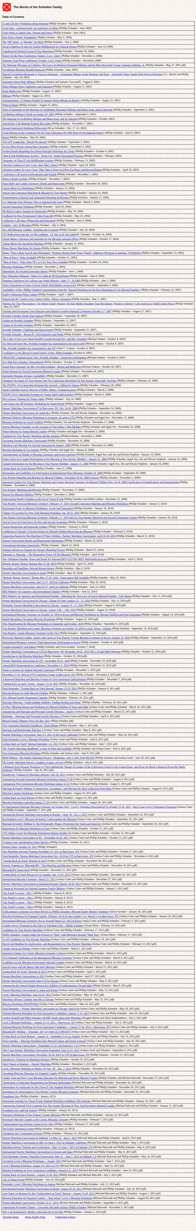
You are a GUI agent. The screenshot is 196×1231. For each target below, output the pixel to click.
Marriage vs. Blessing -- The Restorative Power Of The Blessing (36, 554)
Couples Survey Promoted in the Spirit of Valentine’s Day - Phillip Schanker (42, 925)
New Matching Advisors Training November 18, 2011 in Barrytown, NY (40, 851)
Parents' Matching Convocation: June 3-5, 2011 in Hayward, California (39, 734)
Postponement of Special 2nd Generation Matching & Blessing (35, 197)
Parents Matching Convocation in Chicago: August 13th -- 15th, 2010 (39, 610)
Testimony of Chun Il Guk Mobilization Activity (28, 160)
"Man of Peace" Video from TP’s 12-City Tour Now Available (35, 262)
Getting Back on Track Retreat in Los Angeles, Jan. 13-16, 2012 (36, 874)
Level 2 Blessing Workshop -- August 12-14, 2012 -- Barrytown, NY (38, 1022)
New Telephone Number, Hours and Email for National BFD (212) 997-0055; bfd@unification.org (54, 559)
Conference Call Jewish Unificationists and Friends (29, 174)
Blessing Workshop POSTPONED (20, 1004)
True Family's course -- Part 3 (18, 902)
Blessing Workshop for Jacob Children (22, 422)
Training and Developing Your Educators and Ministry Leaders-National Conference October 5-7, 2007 (57, 311)
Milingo (6, 95)
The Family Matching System (18, 1128)
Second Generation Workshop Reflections (24, 128)
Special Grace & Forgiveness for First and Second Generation (35, 522)
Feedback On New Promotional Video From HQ (27, 216)
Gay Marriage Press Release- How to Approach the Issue (32, 202)
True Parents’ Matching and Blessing (21, 489)
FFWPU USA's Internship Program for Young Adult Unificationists (38, 394)
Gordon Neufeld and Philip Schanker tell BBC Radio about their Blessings (41, 1017)
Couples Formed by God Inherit (19, 647)
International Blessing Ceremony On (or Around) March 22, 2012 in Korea (41, 920)
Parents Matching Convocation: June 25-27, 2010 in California (35, 586)
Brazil (5, 137)
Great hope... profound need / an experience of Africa (30, 28)
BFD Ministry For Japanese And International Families (31, 591)
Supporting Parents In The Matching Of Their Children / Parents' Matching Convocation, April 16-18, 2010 (59, 536)
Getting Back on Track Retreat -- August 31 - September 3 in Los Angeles (41, 1036)
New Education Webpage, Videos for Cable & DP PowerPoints (35, 276)
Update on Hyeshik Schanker (17, 320)
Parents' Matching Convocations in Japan (24, 573)
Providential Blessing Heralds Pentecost (23, 69)
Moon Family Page (35, 1217)
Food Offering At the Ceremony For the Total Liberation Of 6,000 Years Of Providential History (53, 132)
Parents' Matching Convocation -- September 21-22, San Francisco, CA (40, 1045)
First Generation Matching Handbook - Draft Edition (30, 725)
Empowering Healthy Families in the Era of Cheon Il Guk (32, 499)
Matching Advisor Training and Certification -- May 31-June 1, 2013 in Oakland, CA (47, 1147)
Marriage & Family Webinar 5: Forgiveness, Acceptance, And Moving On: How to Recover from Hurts (56, 788)
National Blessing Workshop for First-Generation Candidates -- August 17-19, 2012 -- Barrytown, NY (56, 1027)
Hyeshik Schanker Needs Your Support (23, 316)
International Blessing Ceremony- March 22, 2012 (29, 879)
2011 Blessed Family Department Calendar (25, 697)
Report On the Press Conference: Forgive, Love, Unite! (31, 55)
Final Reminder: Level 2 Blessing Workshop (25, 739)
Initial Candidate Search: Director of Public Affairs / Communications (39, 389)
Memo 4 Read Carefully (15, 179)
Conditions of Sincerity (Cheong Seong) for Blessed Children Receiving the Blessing (47, 531)
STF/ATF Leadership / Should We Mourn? (24, 142)
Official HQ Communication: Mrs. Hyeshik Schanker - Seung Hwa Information (44, 357)
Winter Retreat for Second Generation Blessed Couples (31, 371)
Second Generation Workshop (18, 206)
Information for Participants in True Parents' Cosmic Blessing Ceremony (40, 1091)
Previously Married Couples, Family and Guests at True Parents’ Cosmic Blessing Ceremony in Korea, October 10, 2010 (66, 637)
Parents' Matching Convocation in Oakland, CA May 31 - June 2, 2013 (39, 1138)
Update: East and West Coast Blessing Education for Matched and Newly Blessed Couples (50, 1078)
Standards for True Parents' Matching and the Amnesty (31, 436)
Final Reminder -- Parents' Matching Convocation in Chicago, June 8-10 (40, 1008)
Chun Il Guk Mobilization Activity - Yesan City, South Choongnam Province (42, 155)
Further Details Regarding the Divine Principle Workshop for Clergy (38, 151)
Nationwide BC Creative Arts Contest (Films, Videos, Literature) (36, 299)
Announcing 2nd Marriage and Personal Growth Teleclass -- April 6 (38, 711)
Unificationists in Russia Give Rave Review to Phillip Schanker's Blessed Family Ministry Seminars (55, 911)
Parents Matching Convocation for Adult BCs (26, 413)
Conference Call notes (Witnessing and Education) (29, 220)
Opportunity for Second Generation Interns (25, 271)
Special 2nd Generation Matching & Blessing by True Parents (35, 192)
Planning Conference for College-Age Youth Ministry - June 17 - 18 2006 (41, 280)
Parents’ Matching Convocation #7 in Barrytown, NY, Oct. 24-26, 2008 (40, 408)
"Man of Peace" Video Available (19, 257)
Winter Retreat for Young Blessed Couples (24, 431)
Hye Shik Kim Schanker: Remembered (23, 362)
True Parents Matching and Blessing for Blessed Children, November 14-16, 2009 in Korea (50, 477)
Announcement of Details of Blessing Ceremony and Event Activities (39, 454)
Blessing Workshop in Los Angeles (20, 450)
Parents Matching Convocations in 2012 (23, 976)
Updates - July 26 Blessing (16, 225)
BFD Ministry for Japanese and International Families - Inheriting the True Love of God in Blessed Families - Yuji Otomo (66, 596)
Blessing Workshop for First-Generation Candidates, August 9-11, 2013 (40, 1170)
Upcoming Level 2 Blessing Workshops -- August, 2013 (31, 1161)
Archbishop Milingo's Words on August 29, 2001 (28, 114)
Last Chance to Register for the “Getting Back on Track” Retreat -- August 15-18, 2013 (48, 1193)
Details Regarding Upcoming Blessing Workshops (28, 619)
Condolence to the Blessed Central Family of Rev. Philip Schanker (37, 352)
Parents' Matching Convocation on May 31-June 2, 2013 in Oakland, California (44, 1142)
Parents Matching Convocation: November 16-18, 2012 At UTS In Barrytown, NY (46, 1054)
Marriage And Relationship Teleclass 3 (22, 730)
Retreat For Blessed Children (17, 494)
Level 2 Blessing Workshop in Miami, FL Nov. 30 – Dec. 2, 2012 (36, 1068)
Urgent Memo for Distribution (18, 188)
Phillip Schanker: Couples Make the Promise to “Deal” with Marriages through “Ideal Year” (51, 934)
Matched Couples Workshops (17, 793)
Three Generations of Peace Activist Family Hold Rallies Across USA (39, 285)
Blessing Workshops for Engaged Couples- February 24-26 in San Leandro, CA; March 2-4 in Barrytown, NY (60, 916)
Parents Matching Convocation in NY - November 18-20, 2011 (35, 837)
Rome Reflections (11, 91)
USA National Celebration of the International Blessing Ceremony (37, 957)
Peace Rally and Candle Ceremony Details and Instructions (33, 183)
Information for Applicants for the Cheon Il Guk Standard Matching (38, 1087)
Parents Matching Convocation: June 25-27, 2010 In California (35, 582)
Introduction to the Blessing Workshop (22, 656)
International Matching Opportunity (21, 545)
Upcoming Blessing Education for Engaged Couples (30, 1073)
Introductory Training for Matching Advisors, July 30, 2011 (33, 774)
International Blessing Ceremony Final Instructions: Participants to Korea (41, 642)
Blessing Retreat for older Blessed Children (25, 693)
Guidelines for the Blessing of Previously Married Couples (33, 962)
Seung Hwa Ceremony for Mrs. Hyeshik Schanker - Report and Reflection (41, 366)
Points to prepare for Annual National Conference (28, 670)
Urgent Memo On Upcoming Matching (23, 243)
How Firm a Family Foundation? (19, 37)
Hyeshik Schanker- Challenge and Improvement (27, 329)
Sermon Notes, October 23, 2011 (19, 847)
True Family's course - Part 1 (17, 893)
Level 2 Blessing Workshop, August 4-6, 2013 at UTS (30, 1165)
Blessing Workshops (13, 266)
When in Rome (10, 105)
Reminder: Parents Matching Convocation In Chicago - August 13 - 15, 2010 (42, 605)
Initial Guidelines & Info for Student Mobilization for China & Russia (39, 46)
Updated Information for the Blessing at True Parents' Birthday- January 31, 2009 (45, 463)
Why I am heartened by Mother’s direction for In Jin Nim (32, 1212)
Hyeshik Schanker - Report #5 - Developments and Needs (32, 334)
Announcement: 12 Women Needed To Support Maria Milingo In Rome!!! (41, 100)
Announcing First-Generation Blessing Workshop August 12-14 (36, 783)
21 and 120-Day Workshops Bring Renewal (25, 23)
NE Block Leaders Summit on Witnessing (24, 211)
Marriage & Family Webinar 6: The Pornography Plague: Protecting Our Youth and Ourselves (51, 823)
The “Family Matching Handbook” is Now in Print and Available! (37, 748)
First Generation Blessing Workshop (21, 753)
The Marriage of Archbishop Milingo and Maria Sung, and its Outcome (40, 118)
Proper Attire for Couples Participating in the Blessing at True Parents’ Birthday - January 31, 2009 (54, 459)
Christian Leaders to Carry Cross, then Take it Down (30, 165)
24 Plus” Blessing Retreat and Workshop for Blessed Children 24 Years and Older (45, 707)
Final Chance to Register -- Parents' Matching (26, 1064)
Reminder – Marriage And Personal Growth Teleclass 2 (31, 716)
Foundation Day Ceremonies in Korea (22, 1133)
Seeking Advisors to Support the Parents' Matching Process (33, 550)
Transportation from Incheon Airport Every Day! (28, 1124)
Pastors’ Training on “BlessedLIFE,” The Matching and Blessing (36, 865)
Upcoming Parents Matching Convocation (24, 440)
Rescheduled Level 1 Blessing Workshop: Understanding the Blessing (39, 819)
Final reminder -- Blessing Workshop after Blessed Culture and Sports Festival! (44, 1041)
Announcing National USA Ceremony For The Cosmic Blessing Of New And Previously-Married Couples (58, 1105)
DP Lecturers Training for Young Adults (23, 399)
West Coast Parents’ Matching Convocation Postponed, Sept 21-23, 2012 (40, 1050)
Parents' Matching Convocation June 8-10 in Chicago (30, 981)
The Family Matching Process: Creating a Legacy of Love (33, 762)
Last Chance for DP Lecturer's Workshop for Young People (33, 403)
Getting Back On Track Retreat (18, 468)
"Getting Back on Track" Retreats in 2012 (24, 860)
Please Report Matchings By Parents (21, 248)
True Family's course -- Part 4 (18, 907)
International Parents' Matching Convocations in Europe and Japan (37, 1151)
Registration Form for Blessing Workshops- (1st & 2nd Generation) (38, 508)
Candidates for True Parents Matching (22, 930)
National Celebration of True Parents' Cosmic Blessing (31, 1115)
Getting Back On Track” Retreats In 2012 (24, 971)
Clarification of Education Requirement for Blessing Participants (36, 1082)
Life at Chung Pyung (13, 1179)
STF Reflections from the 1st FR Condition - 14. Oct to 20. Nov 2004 (39, 234)
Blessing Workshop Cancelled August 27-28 (25, 802)
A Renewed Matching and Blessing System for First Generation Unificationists (44, 679)
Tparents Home (10, 1217)
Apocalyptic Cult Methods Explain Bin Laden (26, 123)
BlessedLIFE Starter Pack (16, 870)
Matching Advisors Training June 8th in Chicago (28, 999)
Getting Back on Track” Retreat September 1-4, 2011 (30, 744)
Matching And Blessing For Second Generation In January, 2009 (36, 445)
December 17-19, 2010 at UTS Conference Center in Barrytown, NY (38, 674)
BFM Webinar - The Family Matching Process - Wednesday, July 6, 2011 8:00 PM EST (48, 757)
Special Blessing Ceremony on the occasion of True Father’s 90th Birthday (41, 426)
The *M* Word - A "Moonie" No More (23, 42)
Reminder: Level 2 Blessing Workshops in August (28, 1184)
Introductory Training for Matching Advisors (26, 1059)
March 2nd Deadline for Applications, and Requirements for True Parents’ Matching (46, 944)
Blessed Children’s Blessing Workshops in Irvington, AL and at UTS (38, 417)
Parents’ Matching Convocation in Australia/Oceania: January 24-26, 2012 (41, 883)
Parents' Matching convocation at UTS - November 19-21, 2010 (36, 660)
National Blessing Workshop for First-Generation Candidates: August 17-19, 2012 (45, 1013)
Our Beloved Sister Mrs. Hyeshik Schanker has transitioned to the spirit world (43, 343)
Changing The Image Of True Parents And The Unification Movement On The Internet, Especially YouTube (59, 380)
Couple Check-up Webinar (16, 948)
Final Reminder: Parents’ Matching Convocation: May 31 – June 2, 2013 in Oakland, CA (49, 1156)
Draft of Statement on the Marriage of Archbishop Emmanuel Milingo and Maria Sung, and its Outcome (57, 109)
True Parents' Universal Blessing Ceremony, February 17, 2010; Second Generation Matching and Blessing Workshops (65, 503)
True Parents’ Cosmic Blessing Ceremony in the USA (30, 633)
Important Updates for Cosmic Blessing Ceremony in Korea (34, 953)
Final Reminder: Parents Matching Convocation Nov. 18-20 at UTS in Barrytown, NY (47, 856)
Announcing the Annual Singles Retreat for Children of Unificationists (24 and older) (47, 985)
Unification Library (65, 1217)
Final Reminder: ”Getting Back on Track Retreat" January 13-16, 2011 (39, 688)
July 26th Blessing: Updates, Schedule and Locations (30, 229)
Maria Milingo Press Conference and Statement (27, 86)
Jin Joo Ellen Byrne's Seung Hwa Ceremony (25, 146)
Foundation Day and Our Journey (20, 1110)
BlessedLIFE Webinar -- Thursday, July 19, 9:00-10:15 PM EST (36, 1031)
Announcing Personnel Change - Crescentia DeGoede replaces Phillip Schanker (44, 1207)
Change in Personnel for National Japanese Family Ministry (33, 888)
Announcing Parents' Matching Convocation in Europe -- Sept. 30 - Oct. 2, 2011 (44, 814)
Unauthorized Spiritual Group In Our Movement (28, 51)
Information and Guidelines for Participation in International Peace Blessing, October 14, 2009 (52, 473)
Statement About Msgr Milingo (18, 82)
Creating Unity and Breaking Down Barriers (25, 842)
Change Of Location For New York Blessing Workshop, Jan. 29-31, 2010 (41, 513)
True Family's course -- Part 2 (18, 897)
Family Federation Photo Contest (19, 294)
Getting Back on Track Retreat (18, 797)
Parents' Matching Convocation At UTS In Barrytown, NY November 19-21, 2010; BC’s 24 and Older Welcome (61, 651)
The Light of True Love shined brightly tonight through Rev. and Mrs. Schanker (44, 339)
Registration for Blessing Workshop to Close (25, 828)
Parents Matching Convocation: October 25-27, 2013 (30, 1202)
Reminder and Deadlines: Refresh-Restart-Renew (28, 568)
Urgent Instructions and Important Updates (24, 526)
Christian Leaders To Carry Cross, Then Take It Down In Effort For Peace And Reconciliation (51, 169)
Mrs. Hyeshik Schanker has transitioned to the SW (29, 348)
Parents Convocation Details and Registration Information (33, 540)
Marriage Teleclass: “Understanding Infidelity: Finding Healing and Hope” (41, 702)
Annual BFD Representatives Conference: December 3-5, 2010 (35, 665)
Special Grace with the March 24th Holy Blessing (28, 967)
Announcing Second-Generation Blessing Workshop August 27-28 (37, 779)
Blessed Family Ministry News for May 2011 (26, 720)
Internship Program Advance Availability (23, 376)
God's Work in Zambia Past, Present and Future (27, 32)
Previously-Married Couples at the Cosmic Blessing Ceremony (35, 1119)
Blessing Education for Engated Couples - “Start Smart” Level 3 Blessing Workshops (47, 1198)
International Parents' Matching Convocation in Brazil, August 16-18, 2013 (42, 1188)
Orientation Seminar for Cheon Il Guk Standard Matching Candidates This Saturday (46, 1101)
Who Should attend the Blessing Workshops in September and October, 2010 (42, 623)
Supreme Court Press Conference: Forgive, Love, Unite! (32, 60)
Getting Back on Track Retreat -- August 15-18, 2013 (30, 1175)
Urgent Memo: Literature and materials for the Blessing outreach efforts (40, 239)
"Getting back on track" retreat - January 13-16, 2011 (30, 683)
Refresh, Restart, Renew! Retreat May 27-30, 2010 (29, 563)
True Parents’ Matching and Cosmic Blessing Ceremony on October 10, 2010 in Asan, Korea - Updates (56, 628)
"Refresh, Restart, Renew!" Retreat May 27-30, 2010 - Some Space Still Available (45, 577)
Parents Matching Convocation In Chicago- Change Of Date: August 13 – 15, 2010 (46, 600)
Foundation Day (10, 1096)
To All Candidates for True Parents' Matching (26, 939)
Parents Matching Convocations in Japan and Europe (30, 990)
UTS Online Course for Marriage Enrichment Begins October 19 (36, 833)
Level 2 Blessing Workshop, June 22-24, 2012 (26, 994)
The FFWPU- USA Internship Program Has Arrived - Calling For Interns (40, 385)
